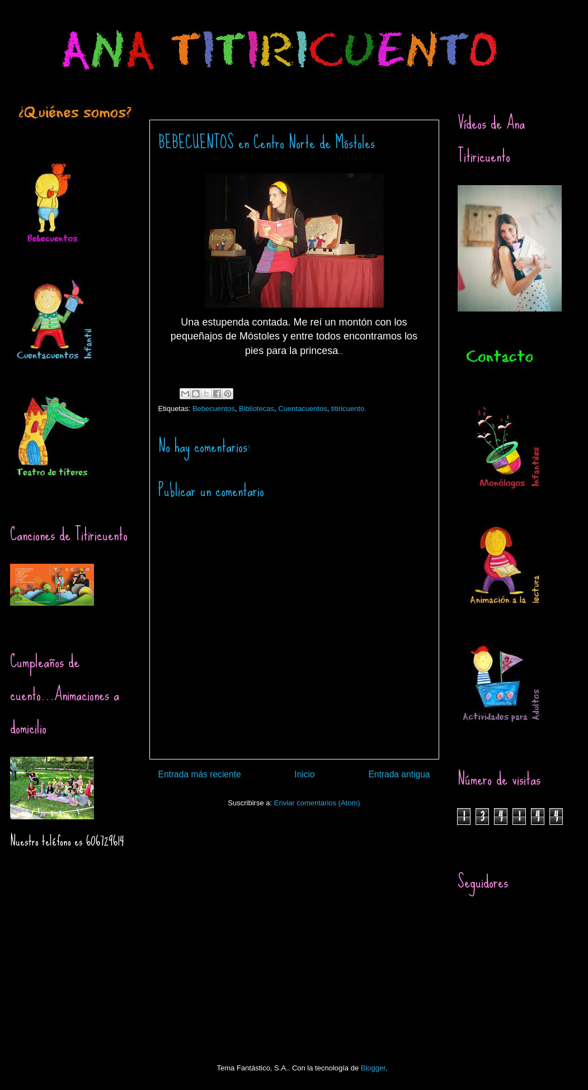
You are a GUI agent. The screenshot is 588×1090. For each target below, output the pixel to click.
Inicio (304, 774)
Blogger (373, 1068)
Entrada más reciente (199, 774)
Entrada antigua (399, 774)
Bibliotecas (256, 408)
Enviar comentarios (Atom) (317, 803)
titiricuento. (348, 408)
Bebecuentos (213, 408)
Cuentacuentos (302, 408)
